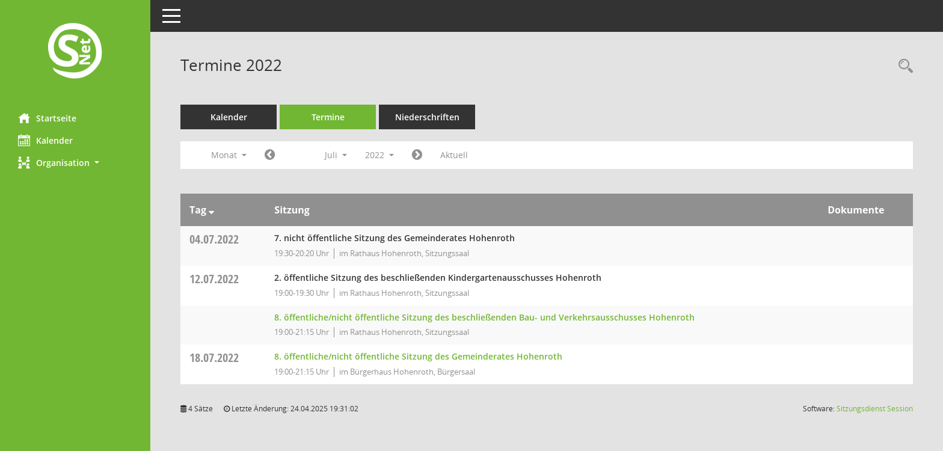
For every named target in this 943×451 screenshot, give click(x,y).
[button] (75, 163)
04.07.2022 (214, 239)
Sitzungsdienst (875, 408)
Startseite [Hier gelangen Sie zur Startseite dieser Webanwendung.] (47, 118)
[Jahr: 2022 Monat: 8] (417, 155)
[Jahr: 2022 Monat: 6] (270, 155)
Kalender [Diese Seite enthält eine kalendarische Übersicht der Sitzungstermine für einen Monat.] (45, 140)
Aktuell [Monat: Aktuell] (454, 155)
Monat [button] (229, 155)
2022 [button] (379, 155)
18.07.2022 (214, 357)
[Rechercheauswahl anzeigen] (902, 66)
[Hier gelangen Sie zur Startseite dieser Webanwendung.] (75, 52)
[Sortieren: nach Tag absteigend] (211, 209)
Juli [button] (336, 155)
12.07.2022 (214, 279)
